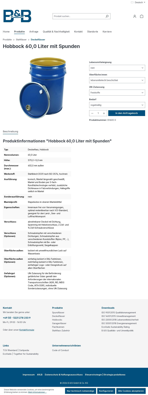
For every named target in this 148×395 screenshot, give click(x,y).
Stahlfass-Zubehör (61, 330)
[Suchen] (107, 16)
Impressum (29, 374)
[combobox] (78, 16)
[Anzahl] (98, 113)
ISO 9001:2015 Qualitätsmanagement (119, 312)
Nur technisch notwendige (80, 391)
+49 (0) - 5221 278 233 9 (16, 317)
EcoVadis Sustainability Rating (116, 327)
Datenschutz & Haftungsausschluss (64, 374)
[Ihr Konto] (134, 16)
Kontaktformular (26, 330)
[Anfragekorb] (141, 16)
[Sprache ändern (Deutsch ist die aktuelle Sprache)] (138, 2)
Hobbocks (57, 319)
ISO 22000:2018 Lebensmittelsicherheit (120, 319)
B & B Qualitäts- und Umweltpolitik (118, 330)
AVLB (39, 374)
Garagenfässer (59, 323)
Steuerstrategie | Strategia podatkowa (105, 374)
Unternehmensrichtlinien (66, 345)
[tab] (10, 131)
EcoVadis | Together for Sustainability (21, 354)
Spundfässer (58, 312)
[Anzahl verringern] (92, 113)
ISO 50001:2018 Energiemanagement (119, 323)
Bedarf (92, 99)
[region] (43, 88)
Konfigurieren (106, 391)
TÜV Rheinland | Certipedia (16, 350)
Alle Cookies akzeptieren (131, 391)
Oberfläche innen (98, 74)
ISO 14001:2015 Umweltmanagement (119, 316)
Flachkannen (58, 327)
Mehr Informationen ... (37, 392)
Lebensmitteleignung (100, 62)
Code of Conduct (60, 350)
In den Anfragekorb (126, 113)
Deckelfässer (58, 316)
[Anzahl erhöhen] (104, 113)
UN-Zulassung (96, 86)
